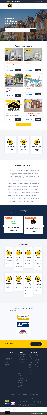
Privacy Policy (34, 392)
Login (40, 5)
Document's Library (13, 392)
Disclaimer (25, 394)
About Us (30, 356)
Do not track (34, 413)
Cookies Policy (11, 394)
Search (33, 30)
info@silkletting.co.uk (13, 227)
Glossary (22, 392)
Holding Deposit (21, 375)
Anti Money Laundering (22, 354)
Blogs (30, 379)
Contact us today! (36, 344)
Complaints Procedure (34, 394)
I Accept (40, 413)
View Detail (18, 70)
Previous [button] (4, 226)
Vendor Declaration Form (22, 380)
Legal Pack (37, 362)
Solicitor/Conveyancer (39, 357)
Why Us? (30, 360)
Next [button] (43, 226)
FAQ (28, 392)
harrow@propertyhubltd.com (33, 228)
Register (36, 5)
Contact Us (31, 358)
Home (30, 354)
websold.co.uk (28, 165)
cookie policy (32, 409)
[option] (14, 54)
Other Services (38, 364)
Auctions (30, 362)
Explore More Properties (23, 124)
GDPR (18, 394)
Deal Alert (37, 366)
